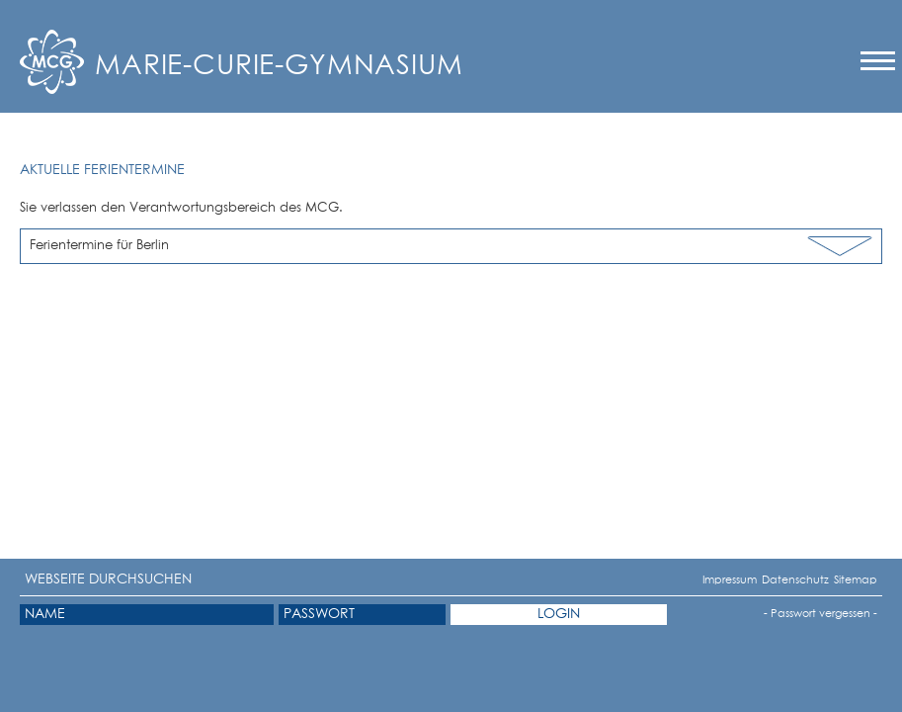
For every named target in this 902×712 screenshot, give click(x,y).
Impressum (709, 580)
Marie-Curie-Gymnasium (279, 66)
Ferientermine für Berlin (99, 245)
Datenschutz (770, 580)
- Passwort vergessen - (820, 613)
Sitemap (840, 580)
